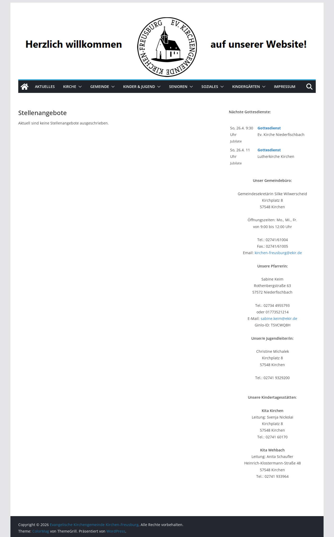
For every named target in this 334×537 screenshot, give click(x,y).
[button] (79, 86)
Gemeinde (99, 86)
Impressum (284, 86)
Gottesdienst (269, 128)
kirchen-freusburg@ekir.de (278, 252)
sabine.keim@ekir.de (279, 318)
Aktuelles (45, 86)
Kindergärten (246, 86)
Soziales (209, 86)
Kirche (69, 86)
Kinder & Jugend (139, 86)
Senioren (178, 86)
